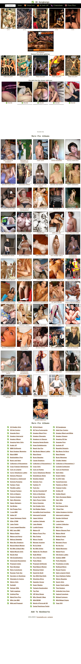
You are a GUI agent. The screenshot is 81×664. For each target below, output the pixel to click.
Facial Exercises (72, 160)
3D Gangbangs (41, 52)
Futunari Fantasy (16, 492)
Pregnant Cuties (15, 565)
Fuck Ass (36, 489)
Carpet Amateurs (38, 461)
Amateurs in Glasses (40, 440)
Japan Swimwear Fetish (18, 519)
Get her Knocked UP (40, 492)
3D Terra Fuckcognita (40, 431)
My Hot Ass (60, 547)
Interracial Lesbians (72, 371)
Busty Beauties (38, 458)
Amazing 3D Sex (61, 440)
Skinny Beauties (61, 580)
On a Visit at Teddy (39, 559)
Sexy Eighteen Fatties (8, 397)
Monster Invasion (39, 543)
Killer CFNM (14, 522)
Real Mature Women (8, 233)
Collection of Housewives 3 (65, 465)
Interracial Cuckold (39, 516)
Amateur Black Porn (40, 434)
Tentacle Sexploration (40, 589)
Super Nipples (38, 586)
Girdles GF (59, 492)
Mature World (60, 534)
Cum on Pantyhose (62, 471)
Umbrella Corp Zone (63, 592)
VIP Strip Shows (56, 347)
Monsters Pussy (61, 543)
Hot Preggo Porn (72, 233)
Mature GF (56, 208)
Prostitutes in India (40, 396)
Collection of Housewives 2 (42, 465)
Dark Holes (59, 474)
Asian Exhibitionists (40, 446)
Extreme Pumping (16, 483)
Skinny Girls (14, 583)
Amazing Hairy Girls (56, 396)
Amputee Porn (40, 255)
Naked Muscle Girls (16, 553)
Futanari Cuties (61, 489)
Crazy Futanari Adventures (19, 468)
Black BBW (14, 455)
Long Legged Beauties (17, 528)
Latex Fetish (14, 525)
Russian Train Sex (16, 574)
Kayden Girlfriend (62, 519)
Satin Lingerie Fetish (8, 302)
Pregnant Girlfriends (40, 565)
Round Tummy (61, 571)
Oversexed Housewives (72, 256)
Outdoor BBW (60, 559)
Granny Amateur (15, 498)
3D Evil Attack (40, 347)
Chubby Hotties (61, 461)
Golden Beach (61, 495)
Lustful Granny (38, 528)
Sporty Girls (56, 325)
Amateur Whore (15, 440)
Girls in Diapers (15, 495)
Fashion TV (37, 486)
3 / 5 (40, 29)
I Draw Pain (40, 233)
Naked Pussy (60, 553)
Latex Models (40, 371)
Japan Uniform (38, 519)
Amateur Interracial (16, 437)
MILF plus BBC (15, 531)
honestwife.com (42, 618)
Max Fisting (37, 537)
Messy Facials (38, 540)
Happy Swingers (72, 184)
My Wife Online (56, 302)
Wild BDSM (37, 601)
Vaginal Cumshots (62, 595)
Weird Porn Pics (40, 420)
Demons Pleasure (16, 477)
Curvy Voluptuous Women (42, 474)
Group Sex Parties (72, 208)
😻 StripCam (29, 6)
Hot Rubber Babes (39, 510)
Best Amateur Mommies (8, 161)
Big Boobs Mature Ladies (40, 185)
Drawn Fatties (60, 477)
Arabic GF (13, 446)
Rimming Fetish (38, 571)
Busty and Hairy (56, 371)
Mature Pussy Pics (8, 184)
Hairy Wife (40, 160)
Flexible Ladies (15, 489)
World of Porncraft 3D (40, 604)
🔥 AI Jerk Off (42, 6)
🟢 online (9, 102)
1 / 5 (8, 29)
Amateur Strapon (61, 437)
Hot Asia (59, 504)
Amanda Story (15, 434)
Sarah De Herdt (38, 574)
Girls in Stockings (39, 495)
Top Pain (36, 592)
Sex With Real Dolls (39, 577)
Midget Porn (60, 540)
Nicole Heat (14, 556)
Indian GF (13, 516)
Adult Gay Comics (62, 431)
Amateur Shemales (24, 279)
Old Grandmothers (24, 233)
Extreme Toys (37, 483)
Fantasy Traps (24, 325)
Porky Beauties (61, 562)
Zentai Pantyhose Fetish (41, 607)
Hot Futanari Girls (62, 507)
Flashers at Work (8, 255)
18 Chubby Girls (15, 428)
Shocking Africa (24, 184)
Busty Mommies (24, 255)
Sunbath (13, 586)
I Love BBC (24, 396)
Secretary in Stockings (24, 348)
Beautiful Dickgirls (62, 449)
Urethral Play (14, 595)
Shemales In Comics (17, 580)
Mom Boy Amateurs (8, 325)
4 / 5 (56, 29)
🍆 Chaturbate (57, 6)
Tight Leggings (15, 592)
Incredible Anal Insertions (41, 513)
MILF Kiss (59, 528)
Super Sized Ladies (62, 586)
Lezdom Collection (62, 525)
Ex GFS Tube (60, 480)
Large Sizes (40, 279)
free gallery (8, 76)
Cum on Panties (38, 471)
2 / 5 (24, 29)
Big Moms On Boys (62, 452)
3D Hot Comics (15, 431)
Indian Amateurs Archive (64, 513)
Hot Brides (72, 396)
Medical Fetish (61, 537)
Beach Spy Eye (38, 449)
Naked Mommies (56, 160)
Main (20, 6)
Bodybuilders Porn (72, 325)
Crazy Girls (36, 468)
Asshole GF (60, 446)
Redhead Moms (61, 568)
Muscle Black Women (72, 302)
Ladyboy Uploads (40, 325)
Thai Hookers (60, 589)
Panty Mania (37, 562)
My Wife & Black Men (8, 208)
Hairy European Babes (63, 498)
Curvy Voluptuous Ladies (18, 474)
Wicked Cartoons (62, 598)
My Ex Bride (37, 547)
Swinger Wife (14, 589)
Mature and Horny (56, 184)
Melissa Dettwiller (56, 279)
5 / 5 (72, 29)
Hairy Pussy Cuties (24, 302)
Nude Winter (37, 556)
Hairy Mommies (15, 501)
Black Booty (37, 455)
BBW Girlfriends (15, 449)
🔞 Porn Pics (70, 6)
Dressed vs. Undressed (24, 161)
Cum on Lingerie (72, 347)
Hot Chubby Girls (56, 255)
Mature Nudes (14, 534)
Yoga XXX (59, 604)
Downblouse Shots (39, 477)
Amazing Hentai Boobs (40, 443)
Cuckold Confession (40, 302)
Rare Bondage (15, 568)
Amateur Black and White (8, 372)
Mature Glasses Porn (63, 531)
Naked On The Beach (8, 279)
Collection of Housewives (24, 209)
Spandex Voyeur (38, 583)
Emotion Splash (72, 279)
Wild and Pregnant (16, 604)
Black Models (60, 455)
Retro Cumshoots (8, 347)
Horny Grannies (38, 504)
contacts (50, 618)
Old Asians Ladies (62, 556)
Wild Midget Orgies (40, 208)
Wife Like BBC (56, 233)
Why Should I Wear (39, 598)
